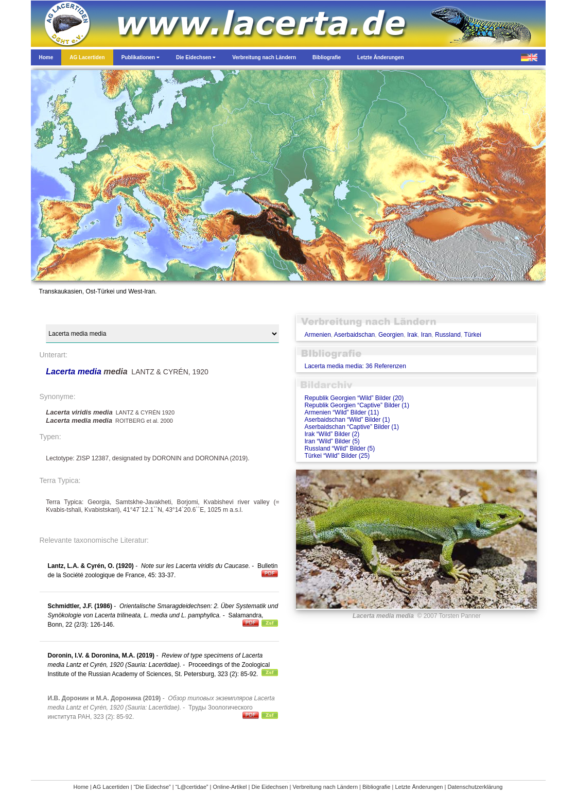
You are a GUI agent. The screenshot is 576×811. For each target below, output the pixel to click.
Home (81, 787)
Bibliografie (376, 787)
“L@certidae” (192, 787)
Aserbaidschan (354, 334)
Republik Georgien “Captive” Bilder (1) (356, 405)
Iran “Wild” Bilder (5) (331, 441)
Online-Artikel (230, 787)
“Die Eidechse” (152, 787)
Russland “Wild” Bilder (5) (339, 448)
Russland (448, 334)
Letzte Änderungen (419, 787)
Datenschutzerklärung (474, 787)
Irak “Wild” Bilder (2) (331, 434)
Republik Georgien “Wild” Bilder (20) (354, 398)
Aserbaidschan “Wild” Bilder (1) (347, 419)
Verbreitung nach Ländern (325, 787)
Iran (426, 334)
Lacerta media (73, 371)
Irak (412, 334)
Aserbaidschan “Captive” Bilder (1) (351, 426)
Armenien (317, 334)
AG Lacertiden (111, 787)
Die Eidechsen (270, 787)
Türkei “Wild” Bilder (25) (337, 455)
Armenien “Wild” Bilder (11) (341, 412)
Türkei (472, 334)
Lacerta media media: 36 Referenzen (355, 366)
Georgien (391, 334)
